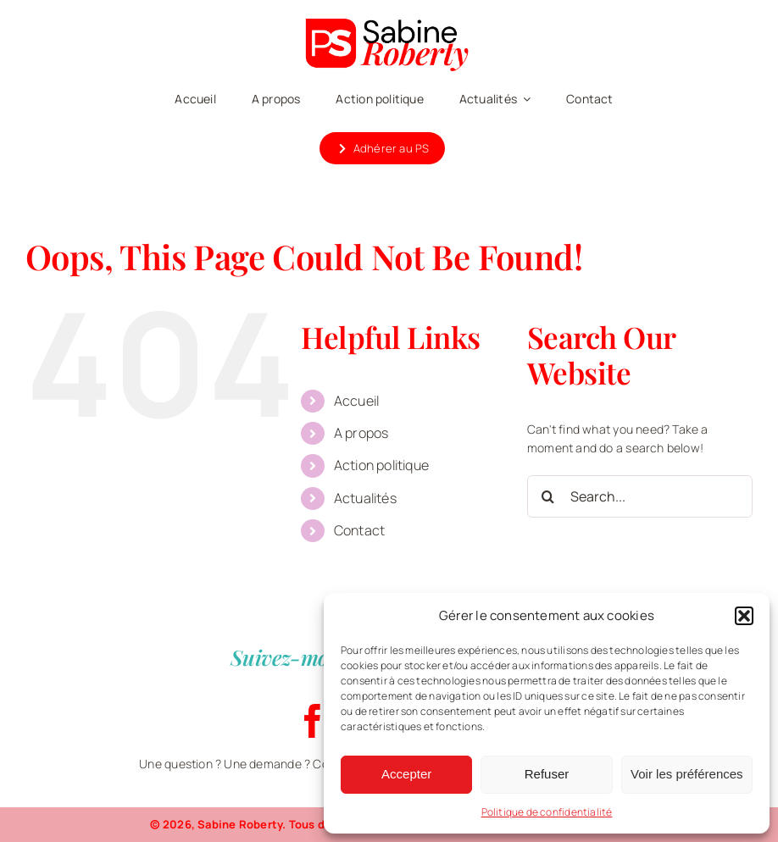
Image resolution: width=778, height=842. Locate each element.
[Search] (548, 496)
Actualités (365, 498)
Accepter (406, 774)
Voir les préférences (687, 774)
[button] (744, 615)
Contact (359, 530)
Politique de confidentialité (547, 812)
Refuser (547, 774)
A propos (361, 433)
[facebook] (313, 721)
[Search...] (640, 496)
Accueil (356, 400)
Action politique (381, 465)
